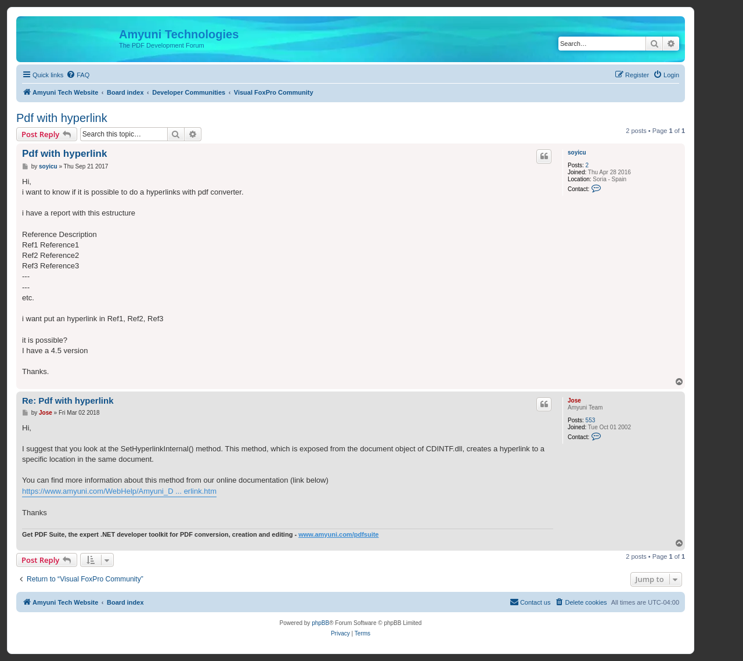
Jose (574, 400)
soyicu (577, 152)
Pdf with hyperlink (61, 118)
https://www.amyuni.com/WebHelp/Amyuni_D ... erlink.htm (119, 491)
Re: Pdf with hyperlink (68, 400)
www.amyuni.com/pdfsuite (338, 534)
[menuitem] (77, 75)
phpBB (320, 623)
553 (591, 420)
